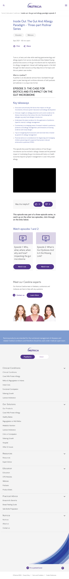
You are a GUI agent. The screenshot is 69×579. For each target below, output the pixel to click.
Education (10, 13)
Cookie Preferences (51, 575)
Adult (41, 357)
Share (27, 46)
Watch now (22, 267)
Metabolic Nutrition (9, 425)
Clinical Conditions (10, 372)
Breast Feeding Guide (10, 505)
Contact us (19, 295)
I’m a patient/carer (34, 568)
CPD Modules (7, 477)
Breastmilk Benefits (10, 500)
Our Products (8, 408)
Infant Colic (6, 385)
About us (6, 524)
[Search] (4, 5)
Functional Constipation (10, 389)
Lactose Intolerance (9, 398)
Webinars (17, 13)
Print (16, 46)
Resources (6, 458)
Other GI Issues (8, 447)
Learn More (34, 295)
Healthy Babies (7, 417)
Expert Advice (7, 462)
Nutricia (5, 520)
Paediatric (27, 357)
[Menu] (66, 5)
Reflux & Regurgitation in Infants (13, 380)
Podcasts (6, 485)
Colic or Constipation (10, 434)
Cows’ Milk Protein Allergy (11, 376)
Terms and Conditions (38, 575)
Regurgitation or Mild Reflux (12, 421)
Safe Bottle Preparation (10, 509)
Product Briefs (7, 490)
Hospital (5, 443)
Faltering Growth (8, 393)
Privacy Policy (26, 575)
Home (3, 13)
